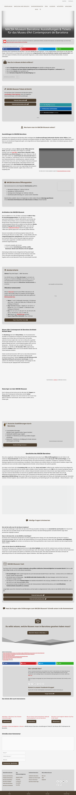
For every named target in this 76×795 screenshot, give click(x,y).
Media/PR (44, 779)
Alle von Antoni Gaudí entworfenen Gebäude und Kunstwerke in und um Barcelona (38, 717)
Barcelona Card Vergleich (21, 6)
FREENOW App (20, 314)
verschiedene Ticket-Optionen (12, 94)
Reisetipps (4, 726)
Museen (22, 726)
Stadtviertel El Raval (13, 227)
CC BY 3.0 (55, 379)
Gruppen (64, 1)
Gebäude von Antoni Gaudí (34, 777)
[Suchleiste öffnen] (40, 9)
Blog (36, 9)
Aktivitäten (60, 6)
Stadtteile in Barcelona (33, 775)
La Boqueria (18, 781)
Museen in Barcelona (33, 779)
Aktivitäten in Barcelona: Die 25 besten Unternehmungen (11, 717)
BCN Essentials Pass (9, 297)
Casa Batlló (18, 783)
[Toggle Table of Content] (16, 77)
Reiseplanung (8, 6)
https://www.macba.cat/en (8, 658)
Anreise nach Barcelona (8, 775)
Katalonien (68, 6)
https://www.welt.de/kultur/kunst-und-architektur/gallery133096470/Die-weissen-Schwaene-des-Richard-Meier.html (23, 653)
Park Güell (18, 779)
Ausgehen (52, 6)
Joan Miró (14, 152)
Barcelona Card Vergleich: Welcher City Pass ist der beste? (62, 717)
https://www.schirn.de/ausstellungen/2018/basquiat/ (12, 657)
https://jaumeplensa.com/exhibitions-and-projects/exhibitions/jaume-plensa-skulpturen (18, 654)
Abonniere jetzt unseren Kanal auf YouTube (17, 42)
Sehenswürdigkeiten (37, 6)
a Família (19, 777)
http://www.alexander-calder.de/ (9, 655)
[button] (11, 49)
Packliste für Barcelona (8, 777)
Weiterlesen (6, 721)
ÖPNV (46, 6)
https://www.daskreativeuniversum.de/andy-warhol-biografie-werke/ (15, 656)
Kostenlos (70, 1)
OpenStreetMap (5, 659)
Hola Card (10, 291)
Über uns (43, 775)
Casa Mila (18, 785)
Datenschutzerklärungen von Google (63, 171)
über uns (30, 675)
